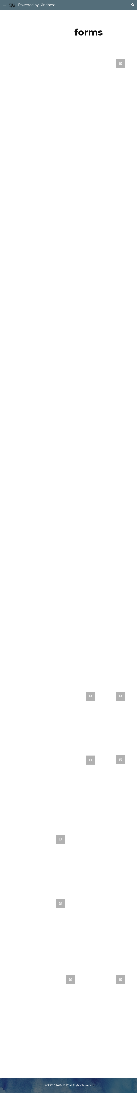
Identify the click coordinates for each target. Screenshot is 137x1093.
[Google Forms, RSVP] (83, 789)
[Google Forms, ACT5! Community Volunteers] (83, 722)
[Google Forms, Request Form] (43, 1024)
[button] (4, 5)
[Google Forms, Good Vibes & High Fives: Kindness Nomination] (68, 371)
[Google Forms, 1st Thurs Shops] (113, 790)
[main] (88, 32)
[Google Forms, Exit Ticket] (103, 1024)
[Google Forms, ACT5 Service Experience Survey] (113, 722)
